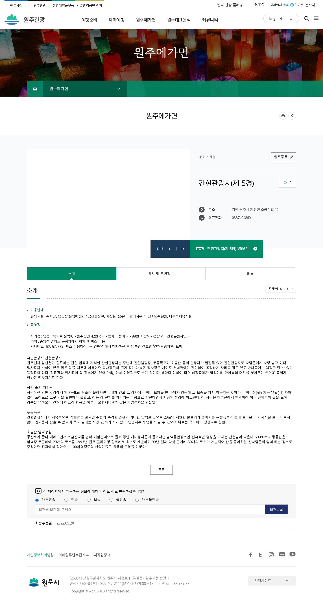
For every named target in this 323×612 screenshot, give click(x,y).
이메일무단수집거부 (74, 554)
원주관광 (40, 5)
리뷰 (250, 273)
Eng (272, 18)
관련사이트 (262, 580)
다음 (182, 249)
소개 (71, 273)
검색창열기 (306, 18)
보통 (93, 499)
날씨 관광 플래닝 (230, 4)
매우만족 (45, 499)
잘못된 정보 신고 (281, 288)
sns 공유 (292, 116)
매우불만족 (147, 499)
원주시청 (16, 5)
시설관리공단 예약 (89, 5)
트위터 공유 (261, 554)
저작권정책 (102, 554)
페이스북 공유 (251, 554)
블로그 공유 (282, 554)
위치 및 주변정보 (161, 273)
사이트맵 (315, 18)
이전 (170, 249)
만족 (71, 499)
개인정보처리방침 (40, 554)
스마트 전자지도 (306, 4)
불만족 (117, 499)
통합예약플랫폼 (63, 5)
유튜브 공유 (292, 554)
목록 (161, 469)
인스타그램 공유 (271, 554)
